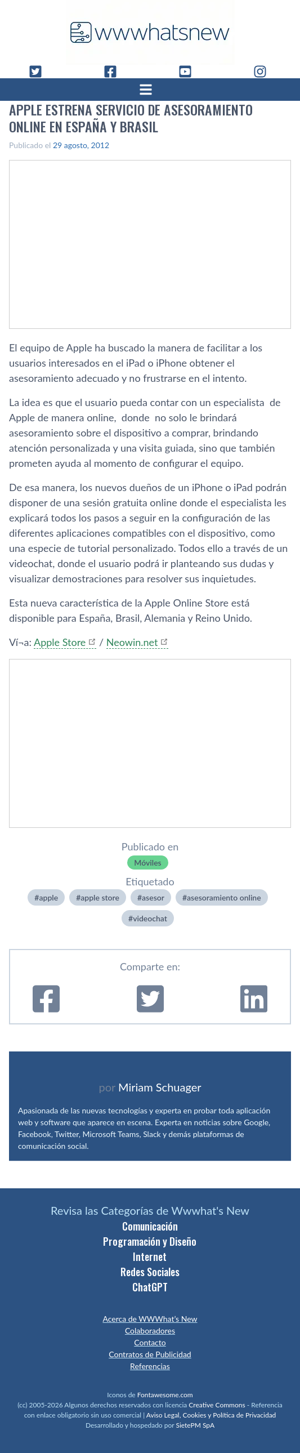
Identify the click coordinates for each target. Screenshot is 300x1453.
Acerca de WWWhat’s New (149, 1318)
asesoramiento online (224, 897)
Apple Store (60, 642)
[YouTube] (189, 71)
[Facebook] (115, 71)
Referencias (150, 1366)
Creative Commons (217, 1405)
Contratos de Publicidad (150, 1354)
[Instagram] (264, 71)
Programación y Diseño (149, 1241)
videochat (150, 918)
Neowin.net (132, 642)
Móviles (147, 862)
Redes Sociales (150, 1271)
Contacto (149, 1342)
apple (48, 897)
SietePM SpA (195, 1425)
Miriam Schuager (159, 1087)
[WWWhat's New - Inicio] (150, 32)
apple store (99, 897)
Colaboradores (150, 1330)
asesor (153, 897)
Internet (150, 1256)
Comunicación (150, 1226)
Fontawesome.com (165, 1394)
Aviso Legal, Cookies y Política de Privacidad (211, 1415)
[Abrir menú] (150, 89)
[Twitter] (40, 71)
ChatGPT (150, 1287)
